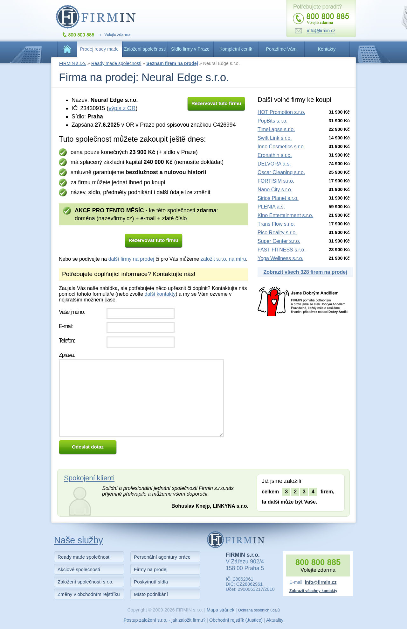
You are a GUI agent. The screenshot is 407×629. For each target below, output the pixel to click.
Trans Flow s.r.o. (276, 224)
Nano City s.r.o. (275, 189)
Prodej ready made (99, 49)
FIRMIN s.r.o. (72, 63)
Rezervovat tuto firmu (216, 103)
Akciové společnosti (79, 569)
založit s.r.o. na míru (223, 259)
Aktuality (274, 620)
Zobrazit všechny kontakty (313, 591)
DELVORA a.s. (274, 163)
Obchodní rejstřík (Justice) (236, 620)
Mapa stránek (220, 609)
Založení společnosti (145, 49)
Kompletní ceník (235, 49)
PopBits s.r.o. (272, 121)
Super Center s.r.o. (279, 241)
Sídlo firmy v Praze (190, 49)
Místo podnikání (151, 594)
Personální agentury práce (162, 557)
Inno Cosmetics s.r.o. (281, 146)
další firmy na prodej (131, 259)
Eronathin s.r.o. (275, 155)
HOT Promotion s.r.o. (281, 112)
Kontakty (327, 49)
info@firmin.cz (321, 582)
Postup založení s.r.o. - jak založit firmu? (165, 620)
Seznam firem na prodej (172, 63)
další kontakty (160, 294)
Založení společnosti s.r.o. (86, 581)
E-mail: (66, 326)
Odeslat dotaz (88, 446)
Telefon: (67, 340)
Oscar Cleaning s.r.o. (281, 172)
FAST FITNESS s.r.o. (282, 249)
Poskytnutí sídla (151, 581)
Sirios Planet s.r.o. (278, 198)
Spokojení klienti (89, 478)
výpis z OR (121, 108)
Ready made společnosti (116, 63)
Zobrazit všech (305, 272)
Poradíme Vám (281, 49)
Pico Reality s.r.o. (277, 232)
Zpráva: (67, 355)
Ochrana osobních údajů (259, 610)
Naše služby (78, 540)
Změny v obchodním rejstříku (89, 594)
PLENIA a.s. (271, 206)
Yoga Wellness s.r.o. (280, 258)
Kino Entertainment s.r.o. (285, 215)
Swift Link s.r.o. (275, 138)
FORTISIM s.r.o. (276, 181)
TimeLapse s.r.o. (276, 129)
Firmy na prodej (151, 569)
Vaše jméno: (72, 312)
